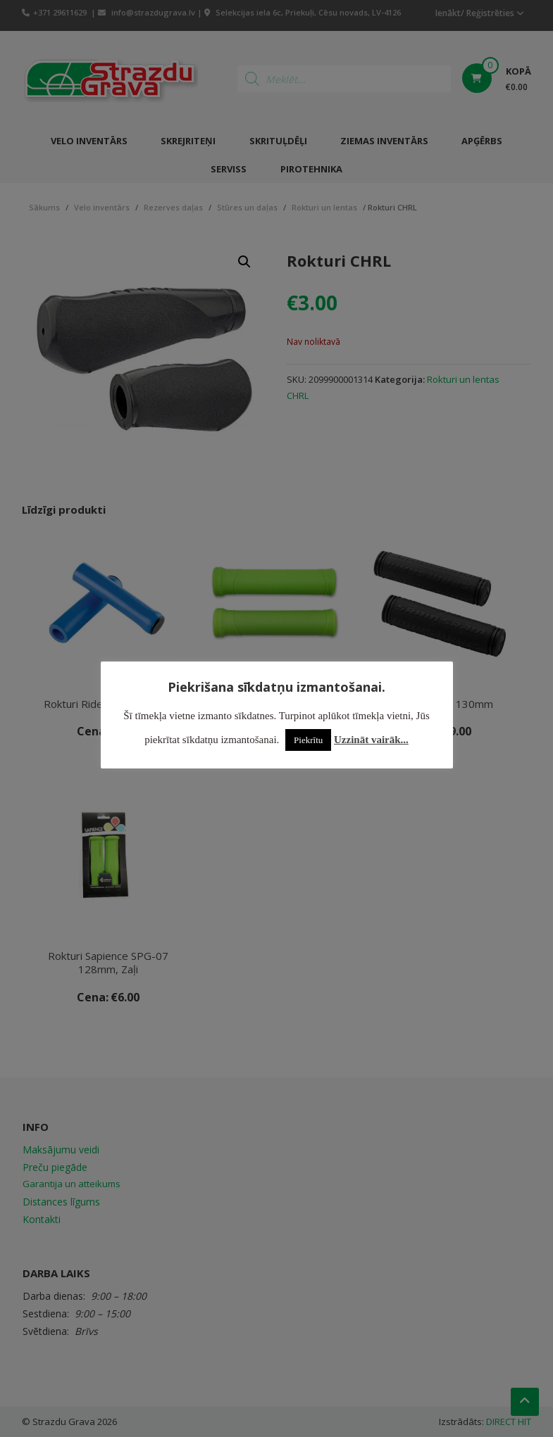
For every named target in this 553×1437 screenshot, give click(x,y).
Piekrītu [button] (308, 740)
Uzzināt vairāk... (371, 739)
